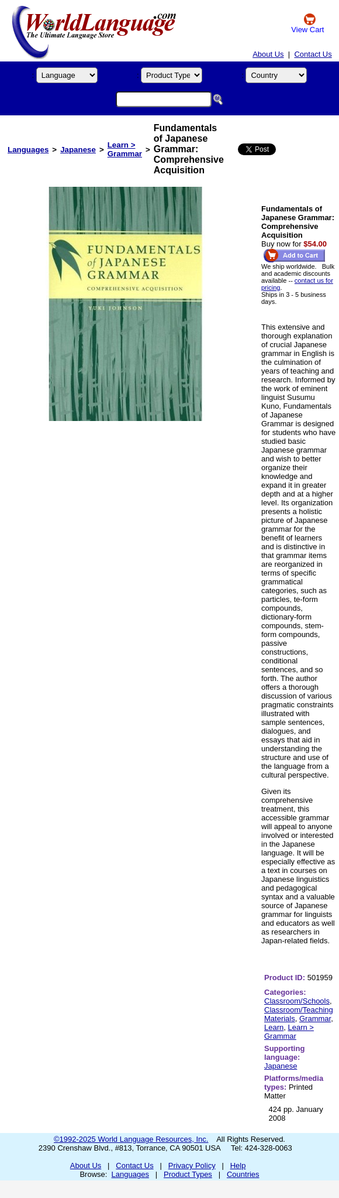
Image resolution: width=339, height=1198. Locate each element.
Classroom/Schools (297, 1001)
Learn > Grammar (125, 149)
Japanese (78, 149)
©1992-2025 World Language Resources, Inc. (131, 1139)
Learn (273, 1027)
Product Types (188, 1174)
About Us (267, 54)
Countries (243, 1174)
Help (238, 1165)
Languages (28, 149)
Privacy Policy (192, 1165)
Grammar (315, 1018)
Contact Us (312, 54)
